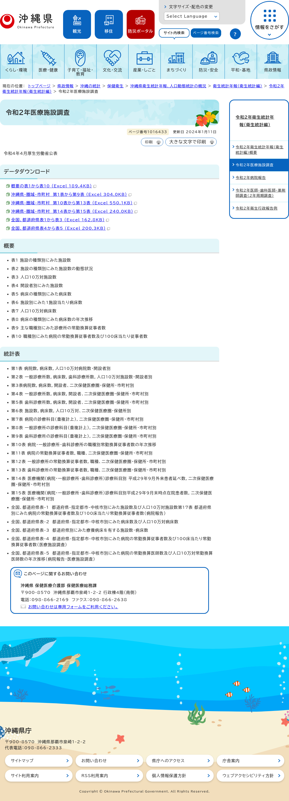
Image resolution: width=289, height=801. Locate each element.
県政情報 (272, 70)
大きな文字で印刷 (187, 142)
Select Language (186, 16)
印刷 (149, 142)
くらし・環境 (16, 70)
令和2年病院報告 (251, 168)
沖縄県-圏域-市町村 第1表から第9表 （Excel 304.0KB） (71, 194)
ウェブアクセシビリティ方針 (248, 776)
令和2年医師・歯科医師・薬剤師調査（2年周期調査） (261, 183)
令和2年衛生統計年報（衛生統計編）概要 (260, 140)
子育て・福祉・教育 (80, 72)
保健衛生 (115, 86)
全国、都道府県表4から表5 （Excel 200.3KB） (60, 228)
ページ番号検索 (206, 33)
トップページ (39, 86)
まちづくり (177, 70)
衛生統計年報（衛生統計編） (237, 86)
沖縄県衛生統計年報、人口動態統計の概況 (168, 86)
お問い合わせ (94, 761)
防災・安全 (208, 70)
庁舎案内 (231, 761)
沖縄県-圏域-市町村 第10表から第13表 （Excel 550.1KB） (74, 203)
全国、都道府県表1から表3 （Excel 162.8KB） (60, 220)
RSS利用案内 (95, 776)
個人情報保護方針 (169, 776)
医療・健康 (48, 70)
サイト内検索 (174, 33)
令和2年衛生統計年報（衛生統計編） (259, 116)
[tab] (174, 33)
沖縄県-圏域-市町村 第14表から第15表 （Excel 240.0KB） (74, 211)
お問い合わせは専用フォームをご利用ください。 (73, 607)
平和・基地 (240, 70)
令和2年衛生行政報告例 (257, 198)
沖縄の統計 (90, 86)
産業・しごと (144, 70)
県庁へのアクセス (168, 761)
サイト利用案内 (25, 776)
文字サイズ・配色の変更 (191, 7)
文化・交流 (112, 70)
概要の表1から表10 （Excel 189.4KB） (53, 186)
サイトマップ (22, 761)
